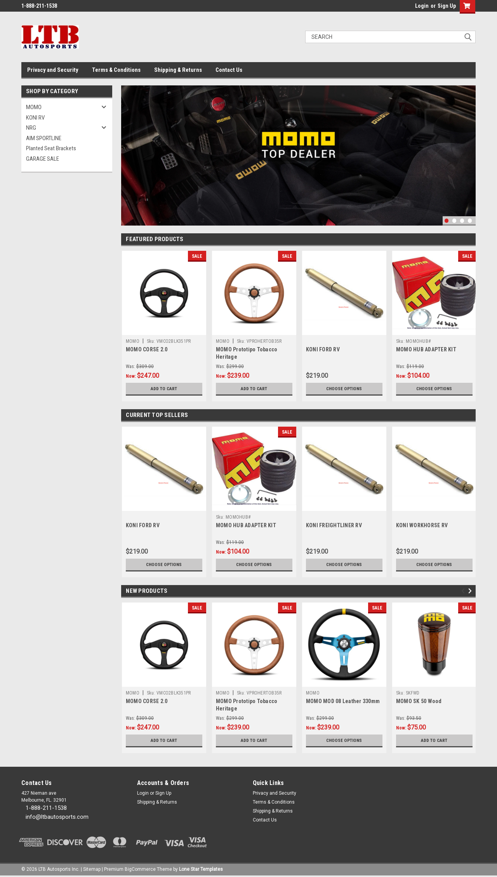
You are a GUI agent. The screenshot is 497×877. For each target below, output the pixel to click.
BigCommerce (140, 869)
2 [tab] (454, 221)
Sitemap (92, 869)
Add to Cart (164, 389)
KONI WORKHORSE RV (422, 525)
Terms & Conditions (116, 69)
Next (471, 591)
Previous (464, 591)
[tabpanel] (298, 155)
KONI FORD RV (323, 349)
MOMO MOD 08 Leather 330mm (343, 701)
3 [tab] (462, 221)
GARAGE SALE (42, 158)
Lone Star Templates (201, 869)
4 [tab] (470, 221)
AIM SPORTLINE (43, 138)
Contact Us (228, 69)
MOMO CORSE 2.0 (147, 349)
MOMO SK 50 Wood (419, 701)
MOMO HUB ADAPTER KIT (426, 349)
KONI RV (35, 117)
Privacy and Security (52, 69)
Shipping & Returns (178, 69)
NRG (31, 127)
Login (422, 6)
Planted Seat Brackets (51, 148)
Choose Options (344, 389)
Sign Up (447, 6)
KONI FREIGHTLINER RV (334, 525)
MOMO (34, 107)
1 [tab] (447, 221)
